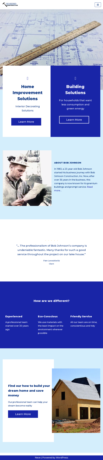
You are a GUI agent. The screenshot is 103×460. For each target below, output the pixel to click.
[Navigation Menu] (98, 4)
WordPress (62, 457)
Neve (38, 457)
